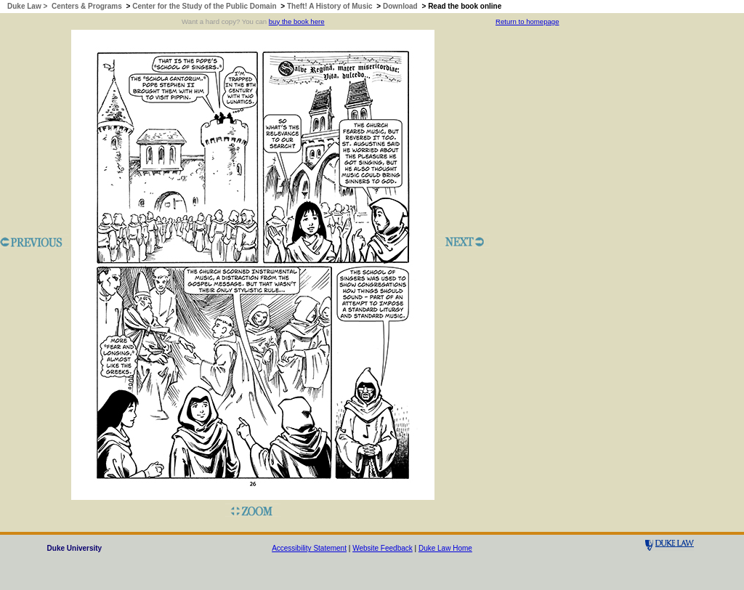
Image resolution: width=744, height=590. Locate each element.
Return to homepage (527, 21)
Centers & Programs (87, 6)
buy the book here (297, 21)
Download (400, 6)
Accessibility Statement (309, 548)
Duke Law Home (445, 548)
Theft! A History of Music (330, 6)
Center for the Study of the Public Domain (204, 6)
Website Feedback (382, 548)
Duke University (74, 548)
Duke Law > (28, 6)
